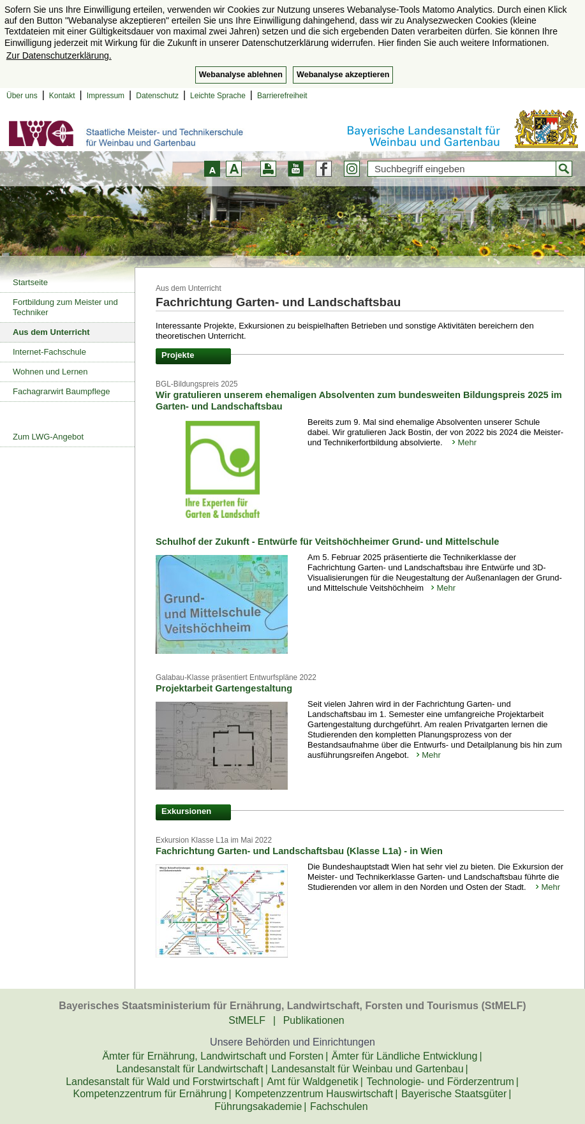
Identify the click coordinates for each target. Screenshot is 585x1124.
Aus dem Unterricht (51, 332)
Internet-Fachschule (49, 352)
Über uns (22, 95)
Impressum (105, 95)
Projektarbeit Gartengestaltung (224, 688)
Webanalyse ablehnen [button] (241, 74)
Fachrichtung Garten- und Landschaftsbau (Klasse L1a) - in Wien (299, 851)
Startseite (30, 282)
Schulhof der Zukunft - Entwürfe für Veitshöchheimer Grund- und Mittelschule (327, 541)
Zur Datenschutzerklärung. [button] (59, 55)
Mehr (467, 442)
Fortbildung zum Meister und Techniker (65, 307)
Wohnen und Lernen (50, 371)
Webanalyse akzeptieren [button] (343, 74)
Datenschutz (157, 95)
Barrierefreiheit (282, 95)
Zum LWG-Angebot (48, 436)
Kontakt (62, 95)
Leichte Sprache (218, 95)
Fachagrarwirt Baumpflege (61, 391)
